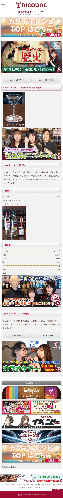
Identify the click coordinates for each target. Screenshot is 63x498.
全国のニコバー (11, 485)
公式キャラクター (56, 485)
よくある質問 (21, 487)
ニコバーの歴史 (35, 485)
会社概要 (29, 487)
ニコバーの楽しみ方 (23, 485)
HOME (3, 485)
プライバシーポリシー (39, 487)
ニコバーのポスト (9, 467)
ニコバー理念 (46, 485)
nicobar (30, 495)
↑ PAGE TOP (57, 490)
